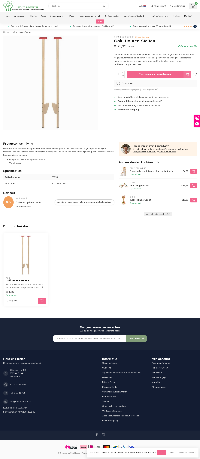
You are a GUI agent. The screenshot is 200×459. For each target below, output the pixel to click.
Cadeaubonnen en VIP (90, 16)
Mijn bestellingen (160, 367)
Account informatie (161, 363)
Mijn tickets (157, 372)
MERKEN (188, 16)
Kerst (43, 16)
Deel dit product (150, 89)
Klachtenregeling (110, 420)
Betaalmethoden (110, 387)
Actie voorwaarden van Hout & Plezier (120, 415)
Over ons (106, 367)
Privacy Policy (108, 382)
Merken (176, 16)
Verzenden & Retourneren (114, 391)
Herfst (33, 16)
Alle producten (159, 387)
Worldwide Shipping (112, 411)
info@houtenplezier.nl (144, 151)
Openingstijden (109, 363)
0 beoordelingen (142, 37)
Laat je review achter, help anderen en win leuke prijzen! (84, 202)
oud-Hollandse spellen (158, 214)
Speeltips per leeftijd (134, 16)
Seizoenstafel (56, 16)
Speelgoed (19, 16)
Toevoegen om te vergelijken (126, 89)
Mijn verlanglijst (159, 377)
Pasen (72, 16)
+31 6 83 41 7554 (167, 151)
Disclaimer (107, 377)
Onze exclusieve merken (114, 406)
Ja (162, 452)
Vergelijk (13, 301)
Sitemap (106, 401)
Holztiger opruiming (159, 16)
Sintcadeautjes (112, 16)
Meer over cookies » (187, 452)
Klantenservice (109, 396)
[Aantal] (34, 301)
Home (7, 16)
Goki (116, 37)
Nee (172, 452)
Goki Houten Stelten (22, 32)
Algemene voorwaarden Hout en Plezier (121, 372)
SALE (100, 21)
